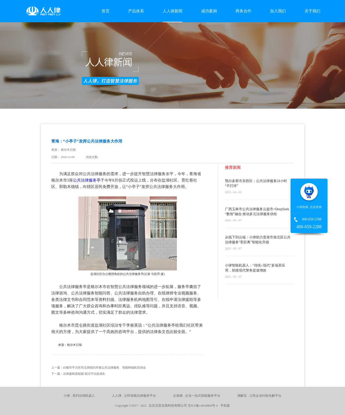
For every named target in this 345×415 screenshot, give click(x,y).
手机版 (224, 405)
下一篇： (78, 373)
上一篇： (98, 367)
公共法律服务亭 (87, 180)
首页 (105, 11)
